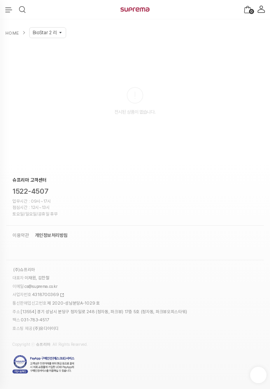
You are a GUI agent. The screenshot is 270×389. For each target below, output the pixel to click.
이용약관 (20, 235)
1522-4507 (30, 191)
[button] (22, 10)
